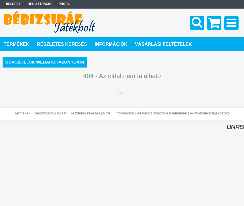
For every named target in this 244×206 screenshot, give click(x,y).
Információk (124, 113)
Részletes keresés (85, 113)
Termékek (22, 113)
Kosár (62, 113)
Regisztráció (43, 113)
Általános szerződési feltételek (162, 113)
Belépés (13, 3)
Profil (107, 113)
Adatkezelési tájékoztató (210, 113)
